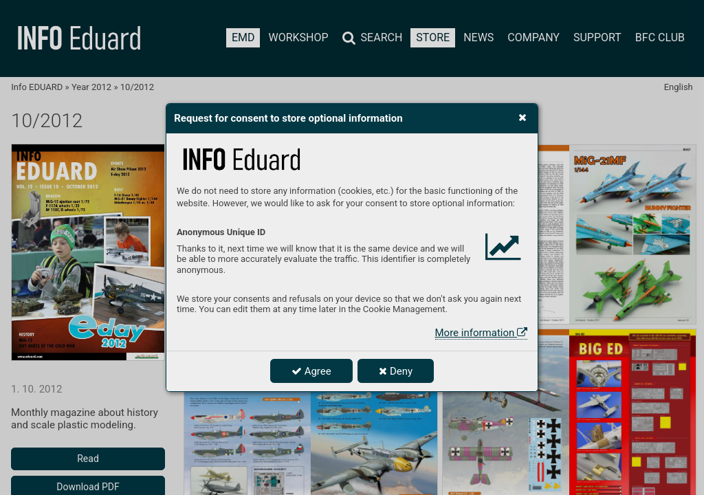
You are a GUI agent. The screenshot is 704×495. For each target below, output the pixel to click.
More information (481, 333)
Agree (311, 371)
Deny (395, 371)
